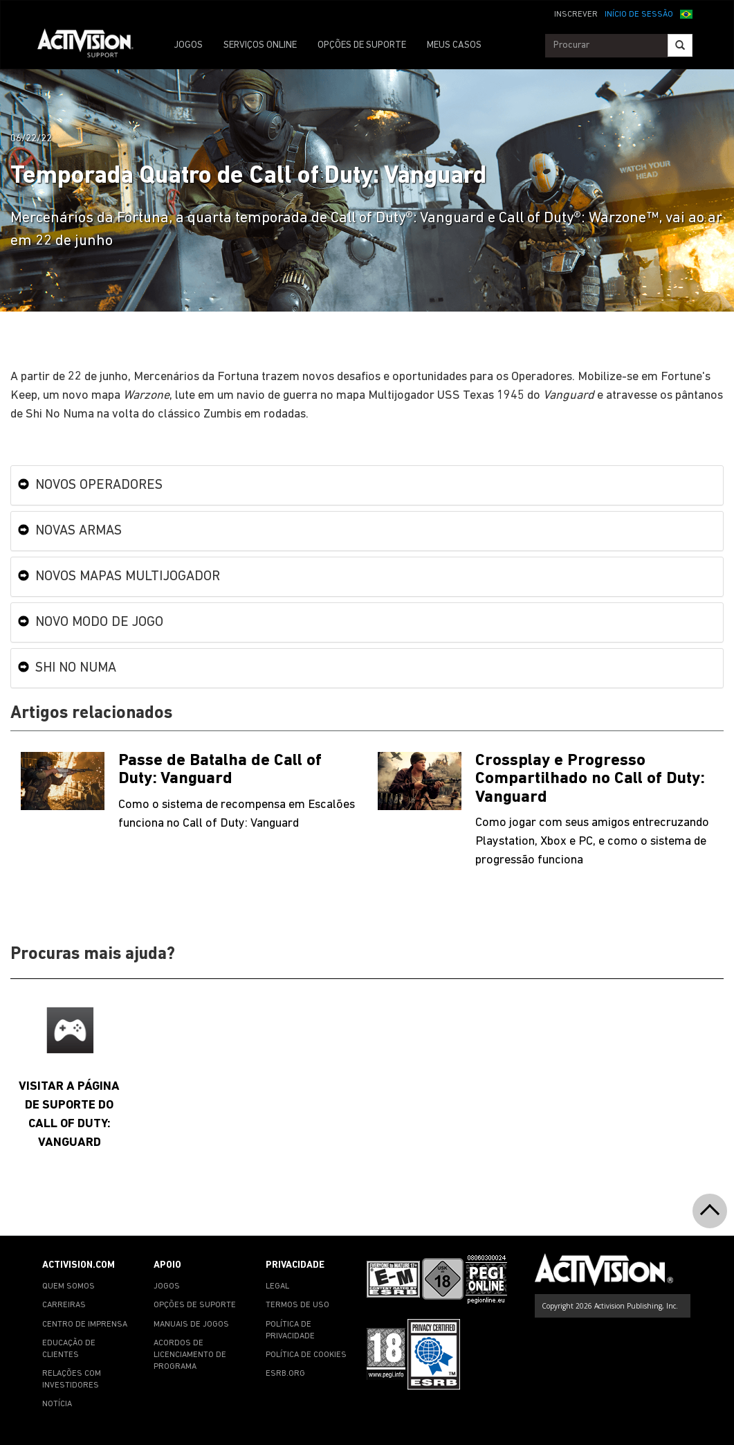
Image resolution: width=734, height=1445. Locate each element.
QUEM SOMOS (68, 1286)
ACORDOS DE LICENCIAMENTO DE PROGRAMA (190, 1355)
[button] (686, 13)
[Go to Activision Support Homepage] (92, 45)
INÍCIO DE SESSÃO (639, 14)
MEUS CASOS (454, 45)
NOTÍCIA (57, 1404)
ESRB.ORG (285, 1374)
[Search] (680, 45)
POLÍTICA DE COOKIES (306, 1355)
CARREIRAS (64, 1305)
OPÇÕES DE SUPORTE (362, 45)
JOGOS (188, 45)
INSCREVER (576, 14)
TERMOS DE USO (297, 1305)
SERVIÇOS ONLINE (260, 45)
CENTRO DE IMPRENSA (84, 1324)
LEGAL (277, 1286)
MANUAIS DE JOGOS (191, 1324)
